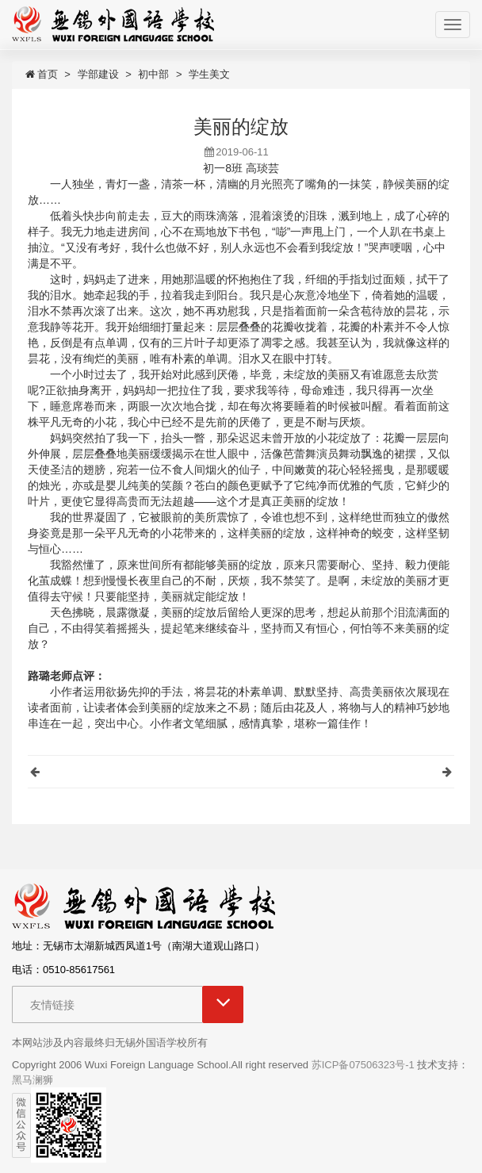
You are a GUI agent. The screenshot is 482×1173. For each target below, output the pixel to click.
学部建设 (98, 74)
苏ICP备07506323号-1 (363, 1065)
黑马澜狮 (32, 1080)
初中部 (153, 74)
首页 (41, 74)
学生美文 (209, 74)
